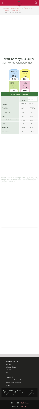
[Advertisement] (19, 35)
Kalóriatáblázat (11, 367)
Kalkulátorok (10, 370)
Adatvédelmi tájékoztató (14, 380)
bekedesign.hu (25, 403)
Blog (7, 373)
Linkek (8, 385)
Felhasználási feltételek (13, 383)
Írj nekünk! (9, 377)
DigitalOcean (23, 406)
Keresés (8, 364)
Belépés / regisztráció (13, 361)
